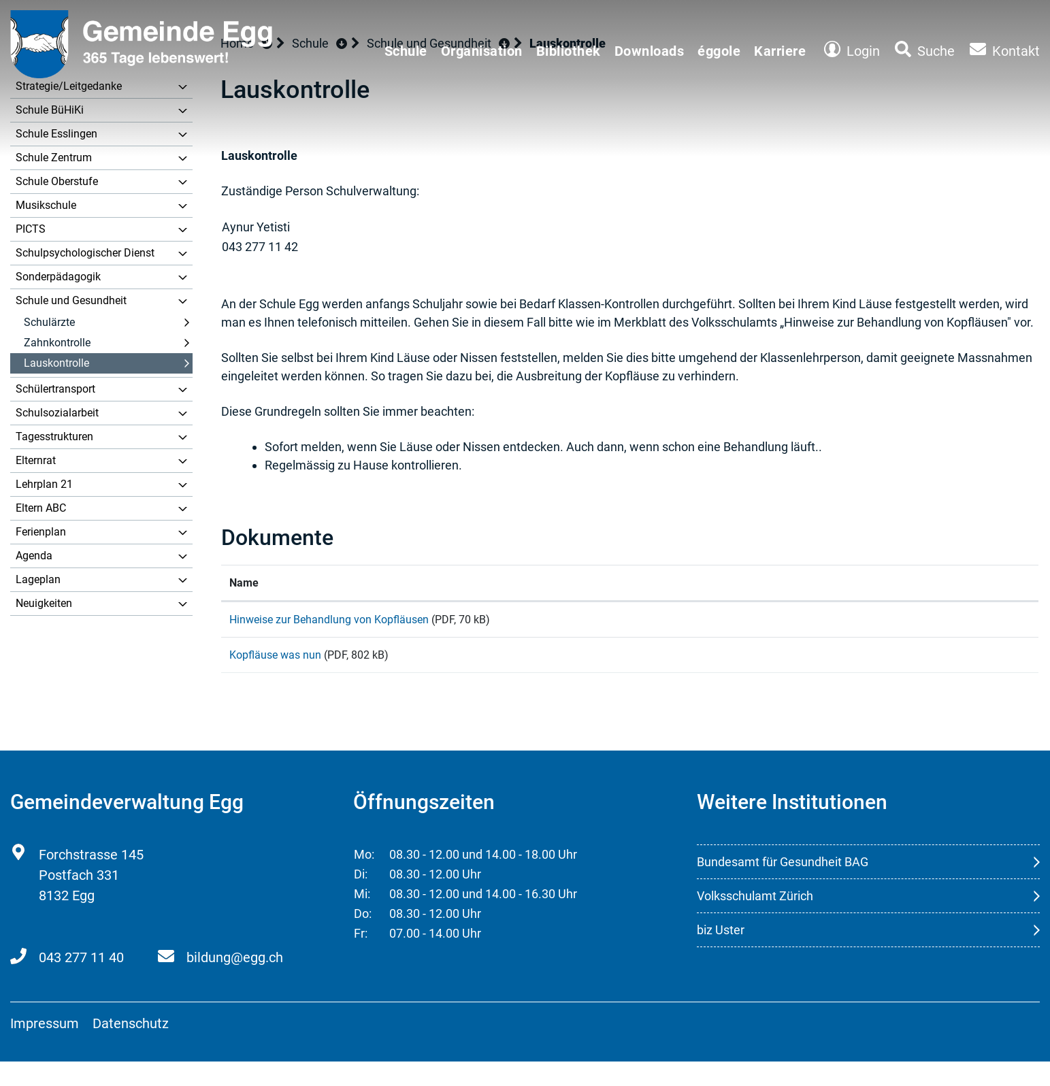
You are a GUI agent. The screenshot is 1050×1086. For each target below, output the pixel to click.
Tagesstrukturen (54, 436)
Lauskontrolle (56, 363)
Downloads (649, 51)
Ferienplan (41, 531)
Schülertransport (55, 388)
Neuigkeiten (44, 603)
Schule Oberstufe (57, 181)
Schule (405, 51)
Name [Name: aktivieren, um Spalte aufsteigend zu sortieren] (244, 582)
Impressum (44, 1048)
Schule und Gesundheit (71, 300)
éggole (719, 51)
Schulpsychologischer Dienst (85, 252)
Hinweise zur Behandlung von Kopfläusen (329, 619)
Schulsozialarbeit (57, 412)
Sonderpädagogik (58, 276)
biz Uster (720, 954)
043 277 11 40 (81, 982)
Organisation (482, 51)
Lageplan (38, 579)
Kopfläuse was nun (275, 667)
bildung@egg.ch (234, 982)
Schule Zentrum (54, 157)
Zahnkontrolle (57, 342)
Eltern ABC (41, 507)
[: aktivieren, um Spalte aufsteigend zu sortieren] (943, 583)
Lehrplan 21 (44, 484)
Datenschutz (131, 1048)
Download (944, 627)
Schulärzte (49, 322)
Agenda (34, 555)
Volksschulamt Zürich (755, 920)
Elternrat (36, 460)
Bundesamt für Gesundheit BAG (782, 886)
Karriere (780, 51)
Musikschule (46, 205)
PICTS (31, 229)
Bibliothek (568, 51)
